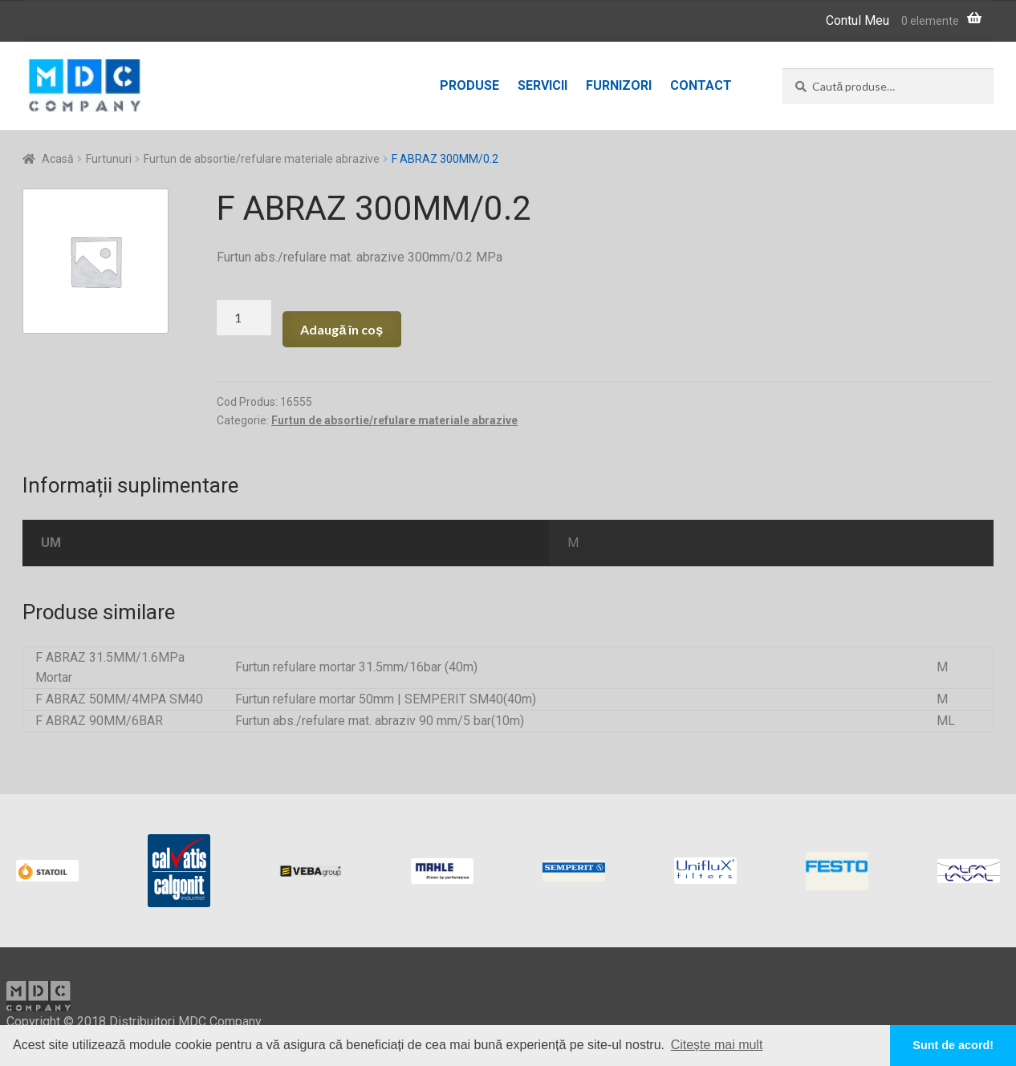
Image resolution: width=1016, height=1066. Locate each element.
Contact (701, 85)
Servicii (542, 85)
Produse (469, 85)
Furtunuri (109, 158)
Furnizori (619, 85)
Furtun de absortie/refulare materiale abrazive (262, 158)
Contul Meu (857, 20)
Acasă (58, 158)
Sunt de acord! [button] (953, 1045)
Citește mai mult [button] (717, 1045)
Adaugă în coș (341, 329)
